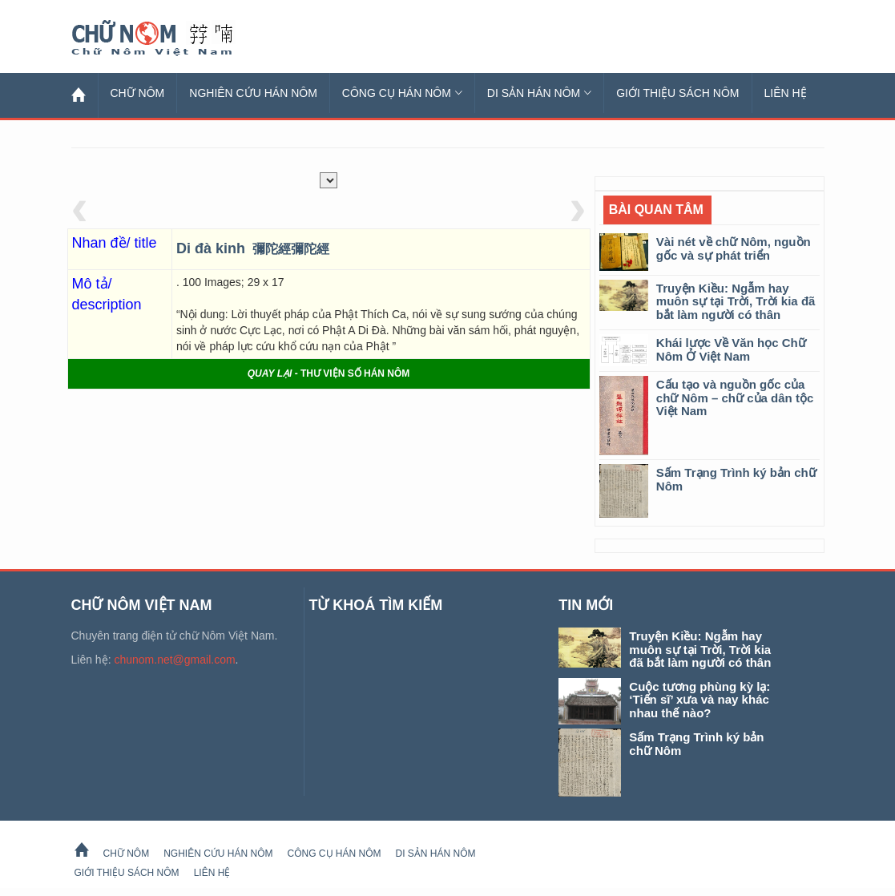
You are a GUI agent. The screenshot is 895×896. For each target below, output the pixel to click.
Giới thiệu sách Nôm (677, 93)
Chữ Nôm (171, 38)
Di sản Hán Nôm (539, 93)
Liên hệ (785, 93)
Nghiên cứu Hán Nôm (253, 93)
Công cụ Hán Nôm (402, 93)
